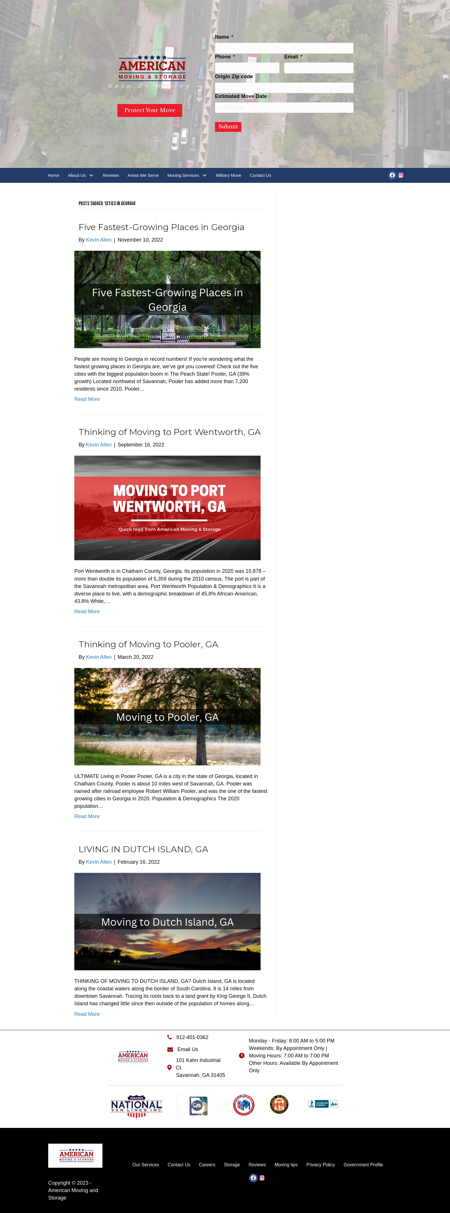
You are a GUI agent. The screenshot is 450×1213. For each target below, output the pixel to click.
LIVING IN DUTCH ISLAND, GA (143, 849)
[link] (54, 175)
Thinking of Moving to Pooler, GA (148, 644)
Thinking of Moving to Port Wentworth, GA (170, 432)
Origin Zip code (234, 76)
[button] (91, 175)
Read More (87, 399)
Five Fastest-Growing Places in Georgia (162, 227)
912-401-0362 (192, 1037)
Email (293, 57)
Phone (225, 57)
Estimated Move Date (241, 96)
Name (224, 37)
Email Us (187, 1049)
